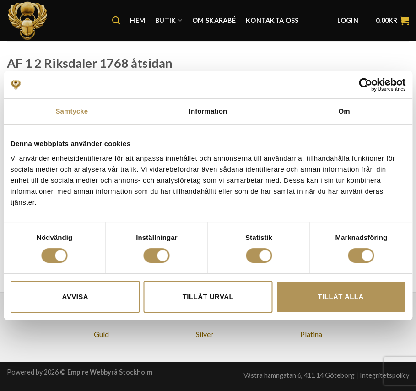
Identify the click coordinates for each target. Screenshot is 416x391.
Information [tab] (208, 111)
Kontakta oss (272, 20)
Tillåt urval (208, 296)
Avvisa (75, 296)
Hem (137, 20)
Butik (168, 20)
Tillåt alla (341, 296)
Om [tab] (344, 111)
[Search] (116, 20)
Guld (101, 334)
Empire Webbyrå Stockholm (109, 372)
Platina (311, 334)
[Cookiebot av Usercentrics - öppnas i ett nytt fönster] (365, 85)
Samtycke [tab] (71, 111)
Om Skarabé (214, 20)
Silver (204, 334)
